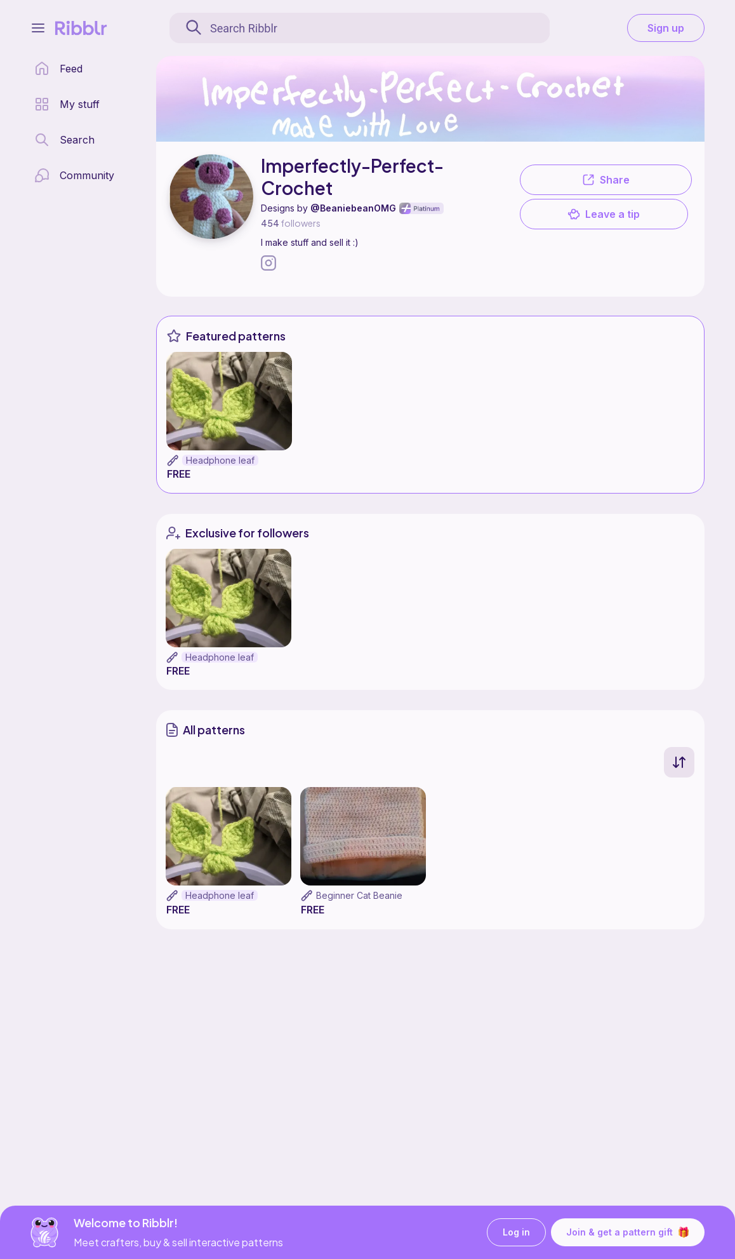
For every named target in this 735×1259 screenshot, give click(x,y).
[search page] (64, 139)
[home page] (58, 68)
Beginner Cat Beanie (359, 895)
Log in (516, 1232)
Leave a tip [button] (603, 214)
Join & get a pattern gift (627, 1232)
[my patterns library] (67, 104)
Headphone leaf (220, 460)
